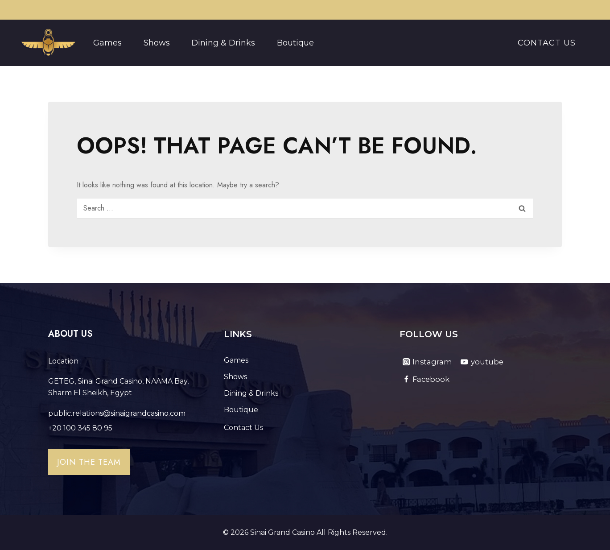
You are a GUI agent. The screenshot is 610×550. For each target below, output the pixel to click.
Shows (157, 43)
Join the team (89, 462)
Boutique (295, 43)
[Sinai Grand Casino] (48, 43)
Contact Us (547, 43)
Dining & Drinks (223, 43)
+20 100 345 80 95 (80, 428)
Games (107, 43)
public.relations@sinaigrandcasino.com (116, 413)
